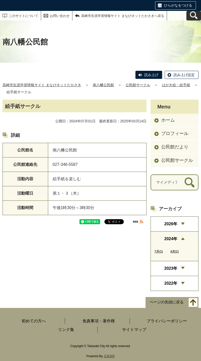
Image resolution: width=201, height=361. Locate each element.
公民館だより (174, 146)
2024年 (171, 239)
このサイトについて (23, 16)
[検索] (189, 182)
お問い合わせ (60, 16)
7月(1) (158, 251)
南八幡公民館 (103, 85)
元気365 (109, 356)
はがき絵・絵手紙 (176, 85)
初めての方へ (34, 321)
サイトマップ (134, 329)
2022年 (171, 283)
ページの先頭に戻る (167, 302)
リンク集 (66, 329)
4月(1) (174, 251)
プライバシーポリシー (167, 321)
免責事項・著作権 (98, 321)
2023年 (171, 268)
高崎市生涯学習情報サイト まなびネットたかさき (42, 85)
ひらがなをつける (178, 5)
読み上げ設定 (184, 75)
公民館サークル (138, 85)
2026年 (171, 224)
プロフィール (174, 133)
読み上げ (151, 75)
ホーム (168, 120)
